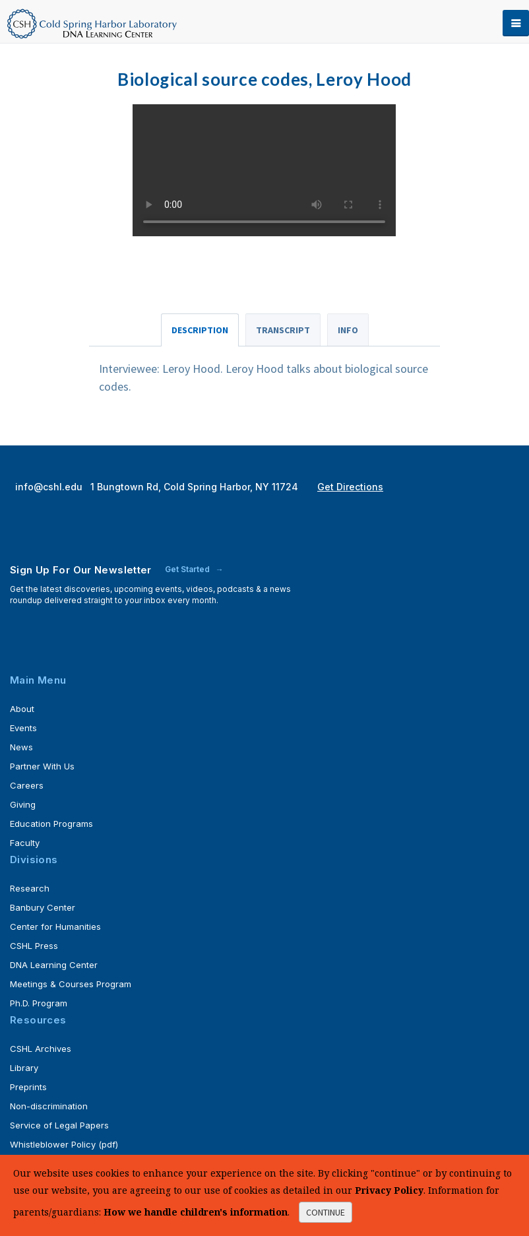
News (21, 747)
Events (23, 728)
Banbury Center (42, 907)
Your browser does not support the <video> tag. (264, 170)
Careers (27, 785)
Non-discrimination (49, 1106)
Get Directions (350, 486)
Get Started (188, 569)
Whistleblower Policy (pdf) (64, 1144)
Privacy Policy (389, 1190)
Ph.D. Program (38, 1003)
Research (29, 888)
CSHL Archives (40, 1048)
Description (199, 330)
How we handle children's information (196, 1212)
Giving (23, 804)
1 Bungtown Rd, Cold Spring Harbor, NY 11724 (195, 486)
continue (325, 1212)
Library (24, 1067)
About (22, 708)
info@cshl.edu (50, 486)
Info (348, 330)
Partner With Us (42, 766)
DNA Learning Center (54, 965)
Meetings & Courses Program (70, 984)
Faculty (25, 842)
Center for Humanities (55, 926)
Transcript (283, 330)
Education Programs (51, 823)
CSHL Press (34, 945)
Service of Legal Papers (59, 1125)
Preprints (28, 1087)
